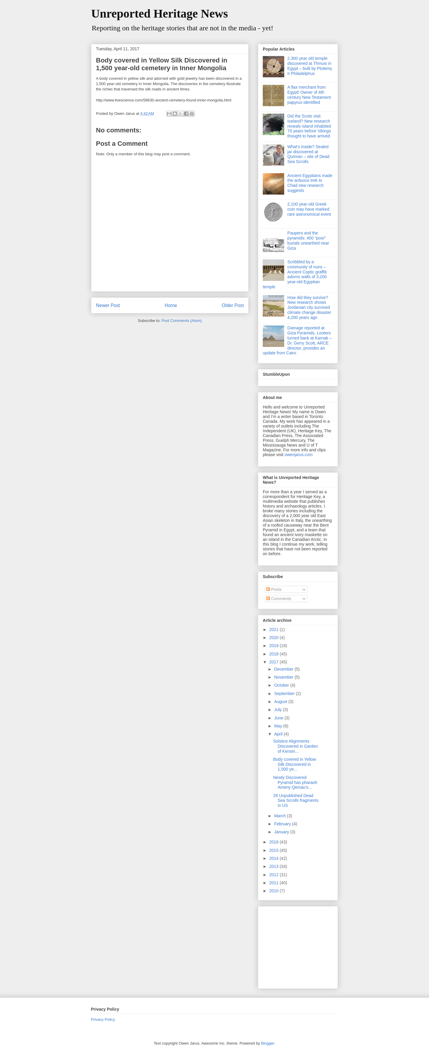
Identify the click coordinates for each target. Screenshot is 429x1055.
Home (171, 305)
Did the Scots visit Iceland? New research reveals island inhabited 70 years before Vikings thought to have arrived (309, 126)
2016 (274, 842)
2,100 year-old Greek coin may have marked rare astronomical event (309, 209)
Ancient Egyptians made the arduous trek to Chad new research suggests (309, 183)
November (284, 677)
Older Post (233, 305)
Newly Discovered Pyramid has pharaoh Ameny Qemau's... (295, 782)
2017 (274, 662)
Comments (278, 598)
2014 (274, 858)
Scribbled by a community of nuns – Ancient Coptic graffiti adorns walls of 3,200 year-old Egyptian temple (295, 274)
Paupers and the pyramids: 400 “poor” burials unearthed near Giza (308, 240)
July (278, 709)
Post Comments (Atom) (181, 320)
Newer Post (108, 305)
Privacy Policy (103, 1019)
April (279, 734)
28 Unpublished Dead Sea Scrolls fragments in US (295, 800)
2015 (274, 850)
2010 (274, 890)
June (279, 718)
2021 (274, 629)
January (282, 831)
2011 (274, 882)
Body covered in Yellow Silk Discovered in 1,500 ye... (294, 764)
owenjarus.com (299, 454)
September (285, 693)
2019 (274, 645)
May (278, 726)
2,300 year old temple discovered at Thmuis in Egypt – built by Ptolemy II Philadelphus (309, 66)
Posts (274, 589)
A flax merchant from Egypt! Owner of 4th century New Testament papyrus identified (309, 94)
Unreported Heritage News (159, 13)
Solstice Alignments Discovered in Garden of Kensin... (295, 746)
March (280, 815)
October (282, 685)
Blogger (267, 1043)
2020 (274, 637)
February (283, 823)
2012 (274, 874)
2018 (274, 654)
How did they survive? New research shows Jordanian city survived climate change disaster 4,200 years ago (309, 307)
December (284, 669)
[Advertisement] (300, 946)
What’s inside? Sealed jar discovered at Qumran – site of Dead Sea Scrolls (308, 154)
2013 (274, 866)
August (281, 701)
